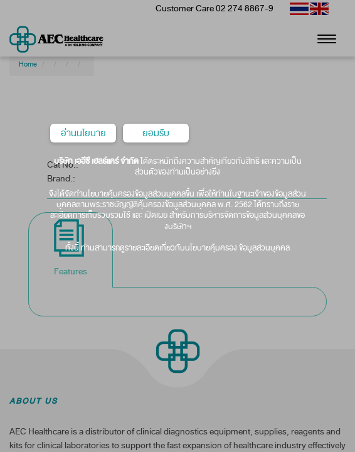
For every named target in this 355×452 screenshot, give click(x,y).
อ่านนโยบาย (83, 133)
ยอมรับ (155, 133)
